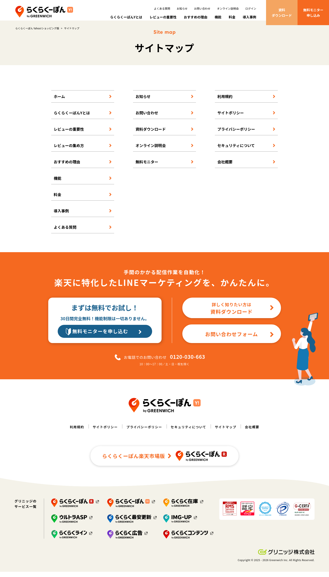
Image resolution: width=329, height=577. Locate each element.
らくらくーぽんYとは (126, 16)
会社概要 (224, 166)
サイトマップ (227, 432)
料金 (232, 16)
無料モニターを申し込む (109, 336)
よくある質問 (162, 8)
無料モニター (147, 166)
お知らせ (182, 8)
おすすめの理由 (195, 16)
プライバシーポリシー (236, 133)
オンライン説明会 (228, 8)
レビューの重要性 (163, 16)
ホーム (59, 101)
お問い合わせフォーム (239, 339)
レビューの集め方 (69, 150)
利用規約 (224, 101)
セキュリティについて (236, 150)
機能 (218, 16)
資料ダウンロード (282, 12)
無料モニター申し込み (313, 12)
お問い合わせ (202, 8)
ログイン (250, 8)
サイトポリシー (230, 117)
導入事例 (249, 16)
